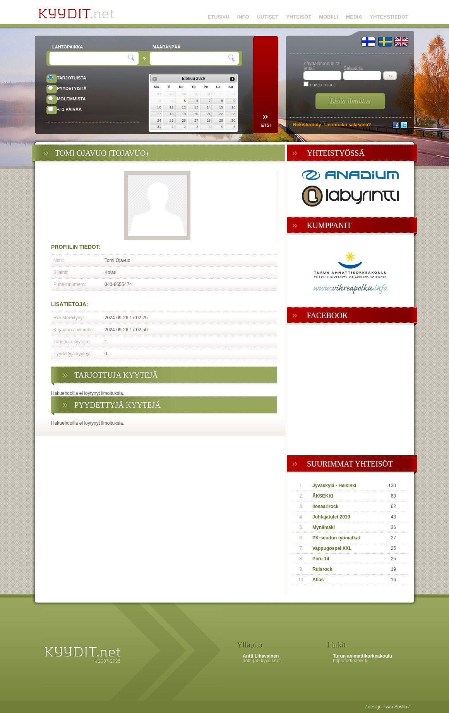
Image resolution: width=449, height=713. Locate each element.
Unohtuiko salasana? (347, 124)
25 (171, 120)
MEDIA (354, 16)
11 (171, 107)
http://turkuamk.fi (350, 660)
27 (196, 120)
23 (233, 114)
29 (221, 120)
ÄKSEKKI (322, 496)
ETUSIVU (218, 16)
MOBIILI (328, 16)
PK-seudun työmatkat (336, 538)
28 (209, 120)
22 (221, 114)
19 (184, 114)
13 (196, 107)
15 (221, 107)
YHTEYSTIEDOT (389, 16)
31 (159, 127)
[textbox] (89, 58)
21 (209, 114)
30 (233, 120)
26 (184, 120)
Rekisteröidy (307, 124)
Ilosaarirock (325, 506)
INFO (243, 16)
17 (159, 114)
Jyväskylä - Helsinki (334, 485)
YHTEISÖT (298, 16)
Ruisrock (322, 569)
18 (171, 114)
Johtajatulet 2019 (331, 517)
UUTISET (268, 16)
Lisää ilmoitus (350, 101)
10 (159, 107)
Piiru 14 (320, 558)
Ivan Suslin (395, 707)
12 (184, 107)
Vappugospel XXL (331, 548)
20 (196, 114)
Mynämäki (323, 527)
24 (159, 120)
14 (209, 107)
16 (233, 107)
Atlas (318, 579)
